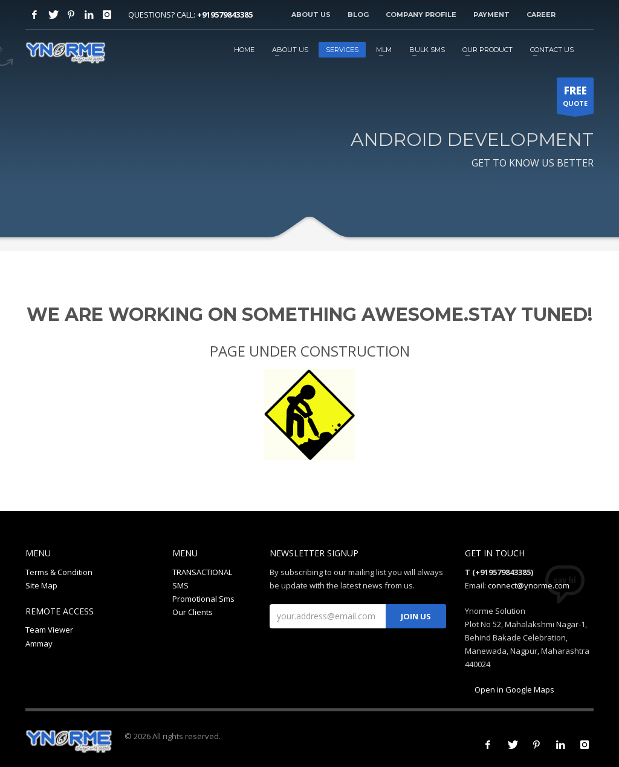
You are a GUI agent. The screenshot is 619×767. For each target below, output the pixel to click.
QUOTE (575, 99)
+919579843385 (225, 14)
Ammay (39, 643)
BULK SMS (427, 49)
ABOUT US (290, 49)
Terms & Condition (58, 572)
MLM (384, 49)
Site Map (41, 585)
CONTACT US (552, 49)
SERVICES (342, 49)
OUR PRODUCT (487, 49)
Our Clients (192, 612)
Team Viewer (49, 629)
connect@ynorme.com (528, 585)
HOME (244, 49)
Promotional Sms (203, 598)
